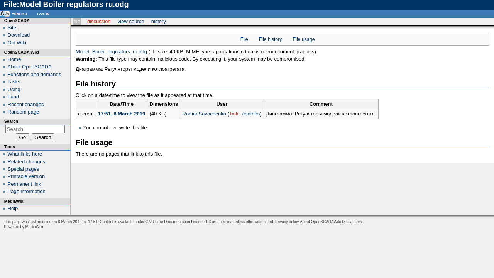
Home (14, 59)
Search (11, 121)
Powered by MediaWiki (23, 227)
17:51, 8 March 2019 (121, 114)
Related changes (27, 161)
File (77, 21)
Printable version (26, 176)
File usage (304, 39)
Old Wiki (17, 43)
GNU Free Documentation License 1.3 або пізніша (188, 222)
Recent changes (26, 104)
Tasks (14, 82)
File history (270, 39)
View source (131, 21)
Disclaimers (352, 222)
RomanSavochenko (204, 114)
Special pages (23, 169)
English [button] (19, 14)
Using (14, 89)
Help (13, 208)
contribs (251, 114)
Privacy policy (287, 222)
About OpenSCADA (30, 67)
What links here (25, 154)
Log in (43, 14)
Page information (27, 191)
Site (12, 28)
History (158, 21)
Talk (233, 114)
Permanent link (24, 184)
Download (19, 35)
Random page (23, 112)
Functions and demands (34, 74)
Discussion (99, 21)
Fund (13, 97)
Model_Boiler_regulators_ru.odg (111, 51)
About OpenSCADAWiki (320, 222)
